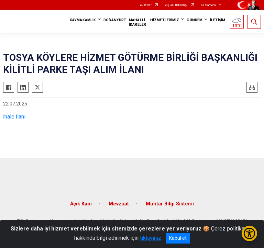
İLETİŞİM (217, 20)
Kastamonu (208, 5)
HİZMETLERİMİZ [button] (164, 20)
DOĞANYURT (114, 20)
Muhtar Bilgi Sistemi (170, 204)
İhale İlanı (14, 116)
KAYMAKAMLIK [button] (83, 20)
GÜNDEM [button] (194, 20)
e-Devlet (146, 5)
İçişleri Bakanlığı (176, 5)
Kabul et (178, 238)
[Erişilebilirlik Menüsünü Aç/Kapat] (249, 233)
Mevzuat (119, 204)
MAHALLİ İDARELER (137, 22)
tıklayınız (150, 238)
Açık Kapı (81, 204)
